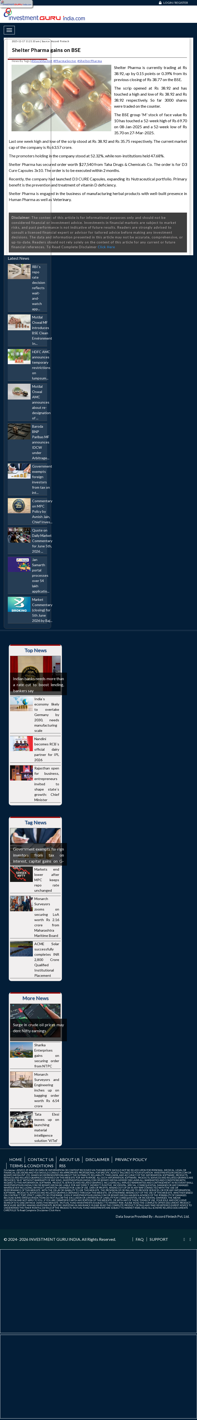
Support (159, 1239)
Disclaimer (97, 1159)
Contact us (41, 1159)
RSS (62, 1165)
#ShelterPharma (89, 60)
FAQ (140, 1239)
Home (15, 1159)
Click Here (106, 247)
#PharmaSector (64, 60)
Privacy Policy (131, 1159)
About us (69, 1159)
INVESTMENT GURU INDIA (54, 1239)
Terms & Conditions (31, 1165)
